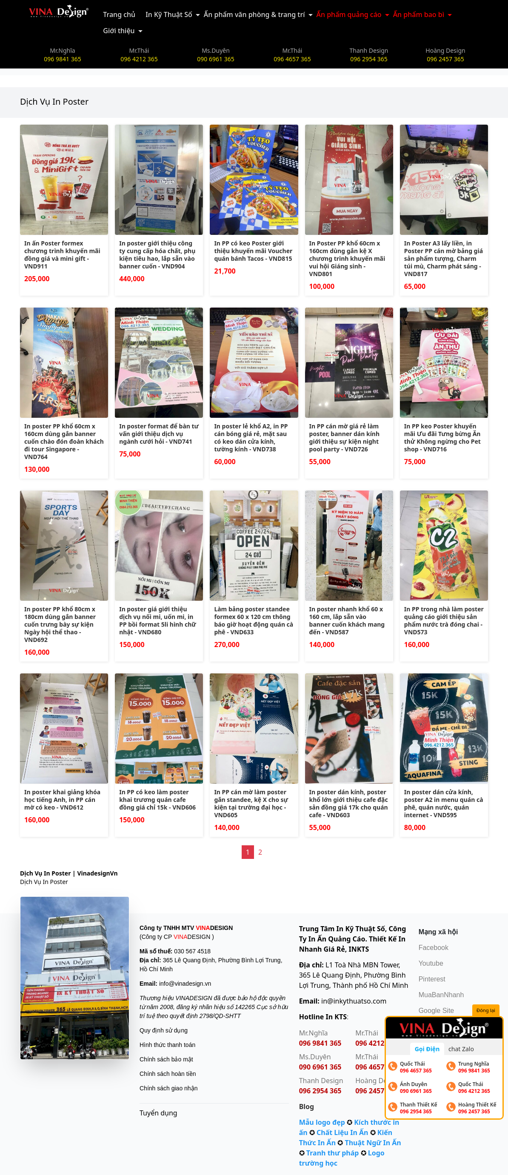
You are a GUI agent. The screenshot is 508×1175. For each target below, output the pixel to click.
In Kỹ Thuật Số (169, 14)
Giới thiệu (118, 30)
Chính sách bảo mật (166, 1059)
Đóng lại (486, 1010)
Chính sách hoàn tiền (168, 1073)
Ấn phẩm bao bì (418, 14)
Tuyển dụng (158, 1113)
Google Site (436, 1010)
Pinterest (432, 979)
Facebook (433, 947)
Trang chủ (119, 14)
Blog (306, 1106)
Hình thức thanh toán (167, 1044)
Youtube (431, 963)
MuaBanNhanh (441, 994)
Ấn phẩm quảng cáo (349, 14)
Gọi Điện (427, 1049)
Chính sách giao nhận (168, 1088)
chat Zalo (461, 1049)
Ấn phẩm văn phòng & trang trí (254, 14)
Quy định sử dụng (164, 1030)
